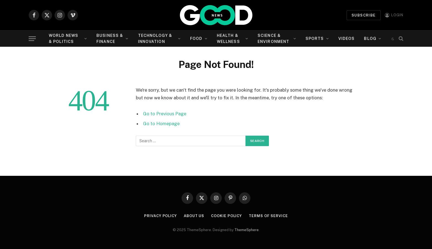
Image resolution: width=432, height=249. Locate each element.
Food (196, 38)
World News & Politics (63, 38)
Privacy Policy (160, 216)
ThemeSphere (246, 230)
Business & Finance (109, 38)
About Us (194, 216)
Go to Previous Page (164, 113)
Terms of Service (268, 216)
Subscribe (364, 15)
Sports (315, 38)
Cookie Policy (226, 216)
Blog (370, 38)
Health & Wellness (228, 38)
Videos (346, 38)
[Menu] (32, 38)
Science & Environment (273, 38)
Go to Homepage (161, 123)
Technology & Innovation (155, 38)
